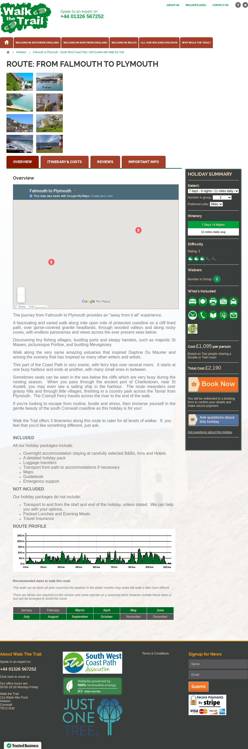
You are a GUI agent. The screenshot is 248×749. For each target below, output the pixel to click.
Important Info (143, 162)
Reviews (105, 162)
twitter (245, 5)
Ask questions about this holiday (210, 432)
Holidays (21, 52)
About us (173, 5)
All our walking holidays (159, 42)
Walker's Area (195, 5)
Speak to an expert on (82, 14)
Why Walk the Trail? (196, 42)
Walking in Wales (124, 42)
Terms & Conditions (155, 653)
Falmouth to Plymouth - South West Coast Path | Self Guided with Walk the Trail (78, 52)
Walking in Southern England (37, 42)
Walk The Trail (26, 17)
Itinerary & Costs (64, 162)
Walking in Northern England (85, 42)
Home (8, 52)
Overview (22, 162)
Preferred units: (198, 204)
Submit (198, 686)
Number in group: (200, 197)
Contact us (220, 5)
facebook (238, 5)
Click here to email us (15, 677)
